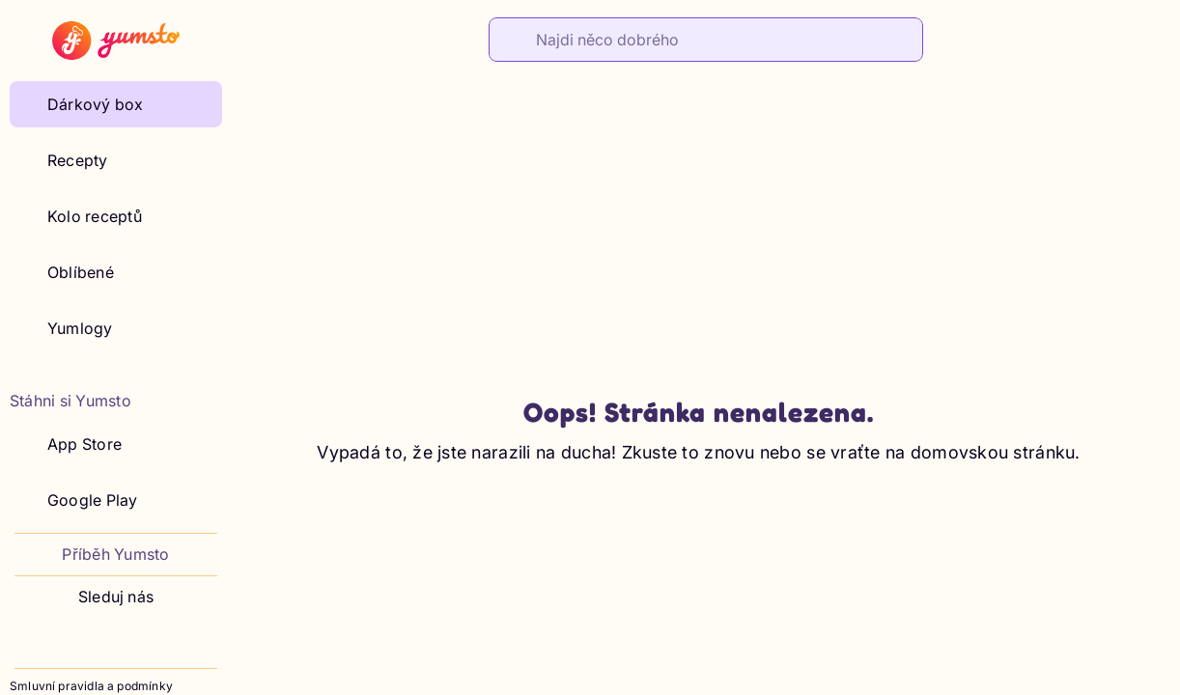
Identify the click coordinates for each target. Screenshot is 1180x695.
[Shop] (1108, 37)
